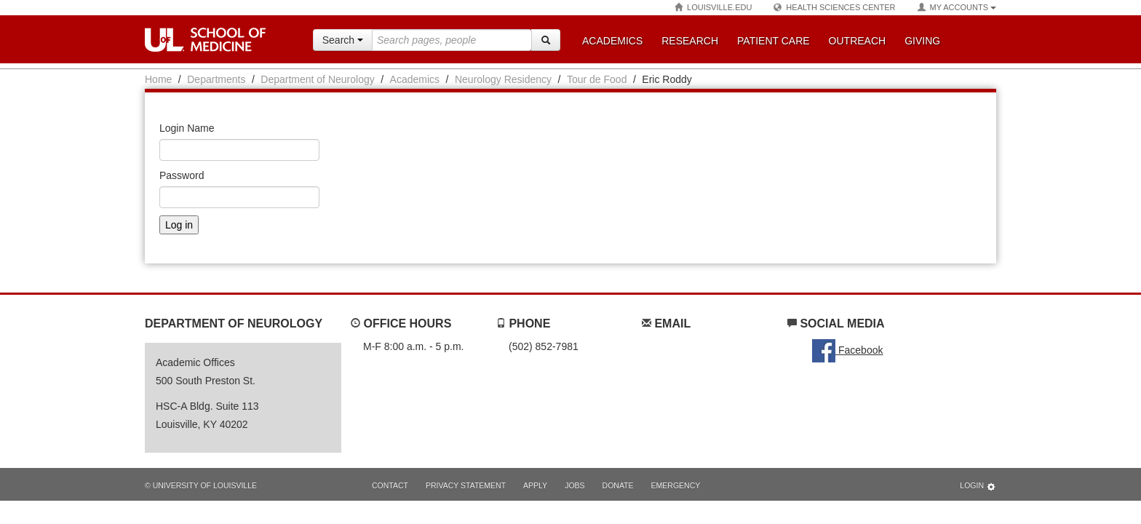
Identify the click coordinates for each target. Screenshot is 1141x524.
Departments (216, 79)
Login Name (187, 128)
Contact (390, 485)
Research (689, 41)
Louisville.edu (713, 7)
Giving (922, 41)
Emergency (676, 485)
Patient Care (773, 41)
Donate (618, 485)
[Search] (545, 40)
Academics (612, 41)
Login (978, 486)
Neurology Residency (503, 79)
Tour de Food (597, 79)
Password (181, 175)
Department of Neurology (317, 79)
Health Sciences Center (834, 7)
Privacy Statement (466, 485)
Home (158, 79)
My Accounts (957, 7)
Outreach (857, 41)
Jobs (574, 485)
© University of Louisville (201, 485)
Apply (535, 485)
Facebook (847, 350)
